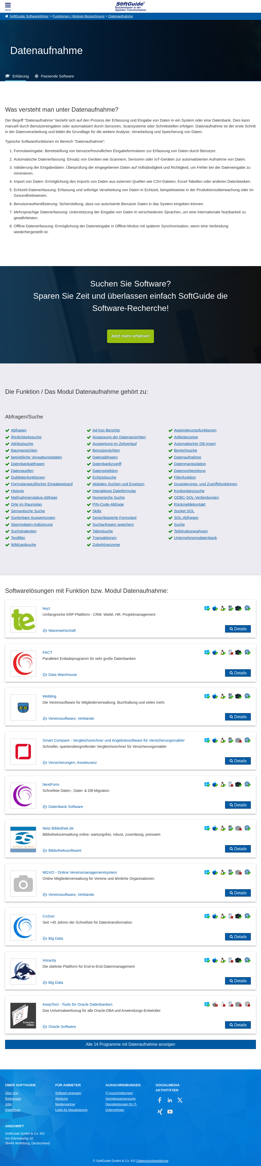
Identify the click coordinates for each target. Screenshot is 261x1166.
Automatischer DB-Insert (195, 444)
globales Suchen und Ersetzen (118, 484)
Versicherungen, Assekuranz (72, 763)
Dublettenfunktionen (28, 477)
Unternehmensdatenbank (195, 538)
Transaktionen (105, 538)
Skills (97, 511)
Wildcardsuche (23, 544)
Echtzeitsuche (104, 477)
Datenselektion (105, 470)
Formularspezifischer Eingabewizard (42, 484)
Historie (17, 491)
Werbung (61, 1099)
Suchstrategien (23, 531)
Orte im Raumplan (26, 504)
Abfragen (19, 430)
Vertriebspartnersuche (121, 1099)
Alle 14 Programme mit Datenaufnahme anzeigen (130, 1044)
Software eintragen (68, 1093)
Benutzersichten (106, 450)
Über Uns (11, 1093)
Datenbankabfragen (28, 464)
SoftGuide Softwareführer (29, 16)
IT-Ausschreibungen (119, 1093)
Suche (179, 524)
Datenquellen (22, 470)
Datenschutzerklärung (152, 1161)
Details (240, 629)
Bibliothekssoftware (64, 850)
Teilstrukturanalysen (191, 531)
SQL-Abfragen (186, 518)
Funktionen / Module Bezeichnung (79, 16)
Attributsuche (22, 444)
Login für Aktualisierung (71, 1110)
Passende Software (57, 76)
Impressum (12, 1110)
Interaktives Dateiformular (114, 491)
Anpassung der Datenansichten (119, 437)
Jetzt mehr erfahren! (130, 336)
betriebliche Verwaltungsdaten (36, 457)
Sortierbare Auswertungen (33, 518)
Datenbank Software (65, 806)
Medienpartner (65, 1104)
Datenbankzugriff (107, 464)
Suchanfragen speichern (113, 524)
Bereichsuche (185, 450)
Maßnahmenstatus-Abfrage (34, 497)
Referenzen (13, 1099)
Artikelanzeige (186, 437)
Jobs (8, 1104)
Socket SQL (184, 511)
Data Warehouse (62, 674)
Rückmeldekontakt (189, 504)
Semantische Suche (28, 511)
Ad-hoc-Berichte (106, 430)
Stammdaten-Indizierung (32, 524)
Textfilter (18, 538)
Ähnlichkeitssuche (26, 437)
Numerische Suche (109, 497)
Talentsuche (103, 531)
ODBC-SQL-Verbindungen (196, 497)
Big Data (55, 938)
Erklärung (20, 76)
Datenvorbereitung (189, 470)
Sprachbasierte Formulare (115, 518)
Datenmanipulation (190, 464)
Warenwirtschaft (62, 630)
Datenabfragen (105, 457)
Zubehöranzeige (106, 544)
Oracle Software (62, 1026)
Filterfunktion (185, 477)
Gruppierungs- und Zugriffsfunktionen (205, 484)
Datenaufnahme (120, 16)
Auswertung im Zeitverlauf (115, 444)
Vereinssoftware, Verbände (71, 718)
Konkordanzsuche (189, 491)
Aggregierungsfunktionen (195, 430)
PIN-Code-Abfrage (108, 504)
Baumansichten (24, 450)
